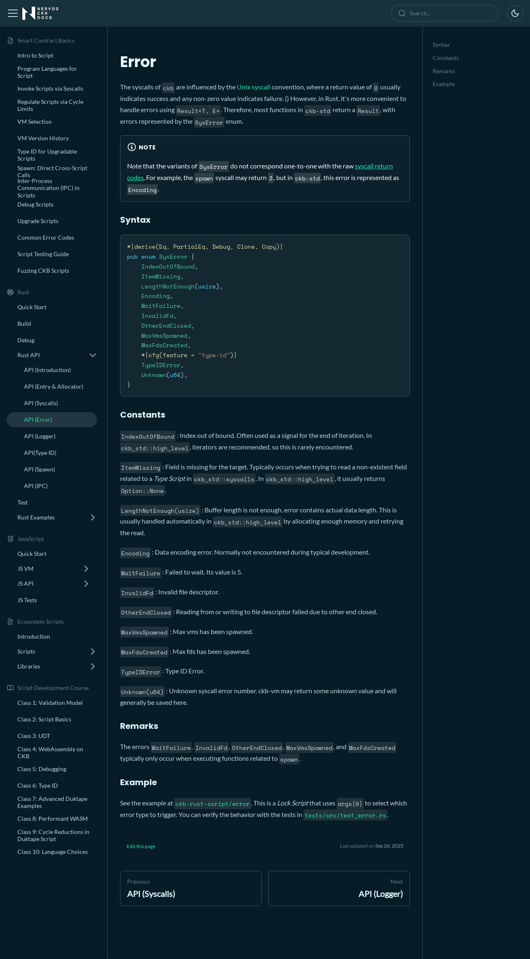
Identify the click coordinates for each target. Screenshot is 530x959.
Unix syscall (253, 87)
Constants (446, 57)
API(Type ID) (40, 452)
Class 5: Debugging (41, 768)
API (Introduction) (47, 369)
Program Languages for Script (47, 72)
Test (22, 502)
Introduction (33, 636)
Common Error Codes (45, 237)
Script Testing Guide (43, 253)
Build (24, 323)
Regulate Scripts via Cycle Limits (50, 105)
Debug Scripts (35, 204)
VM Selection (34, 121)
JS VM (25, 568)
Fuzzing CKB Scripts (43, 270)
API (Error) (38, 419)
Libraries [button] (28, 666)
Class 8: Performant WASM (52, 818)
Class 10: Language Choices (52, 851)
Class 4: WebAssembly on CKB (50, 752)
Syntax (441, 44)
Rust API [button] (28, 354)
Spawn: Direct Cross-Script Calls (52, 171)
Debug (25, 340)
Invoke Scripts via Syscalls (50, 88)
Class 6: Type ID (37, 785)
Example (444, 83)
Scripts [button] (26, 651)
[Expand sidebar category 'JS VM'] (86, 568)
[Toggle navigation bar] (13, 13)
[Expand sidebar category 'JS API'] (86, 583)
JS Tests (27, 599)
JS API (25, 583)
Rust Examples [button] (36, 517)
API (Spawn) (39, 469)
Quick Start (31, 306)
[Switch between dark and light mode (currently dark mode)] (515, 13)
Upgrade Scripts (37, 220)
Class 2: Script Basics (44, 719)
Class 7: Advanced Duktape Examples (52, 802)
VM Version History (43, 138)
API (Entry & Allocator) (53, 386)
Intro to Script (35, 55)
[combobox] (446, 13)
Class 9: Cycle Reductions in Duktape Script (53, 835)
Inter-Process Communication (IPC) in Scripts (48, 187)
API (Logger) (39, 436)
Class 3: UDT (33, 735)
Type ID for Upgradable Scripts (47, 155)
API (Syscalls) (41, 402)
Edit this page (141, 846)
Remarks (444, 71)
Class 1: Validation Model (50, 702)
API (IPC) (36, 485)
